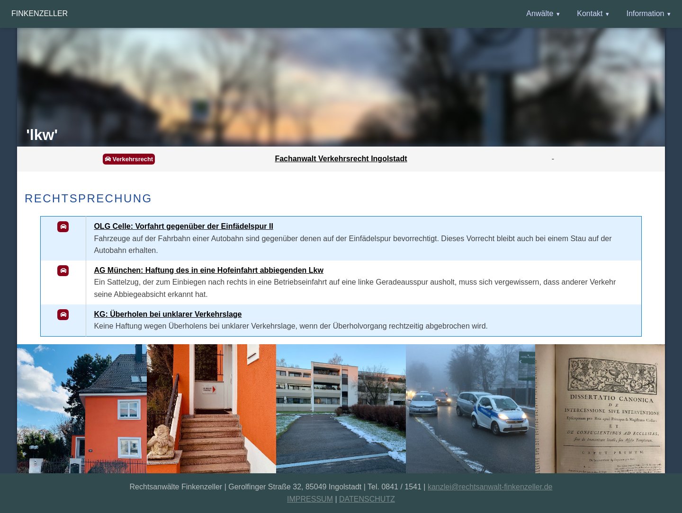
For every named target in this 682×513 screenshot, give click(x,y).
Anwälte (539, 13)
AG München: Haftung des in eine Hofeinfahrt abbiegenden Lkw (208, 270)
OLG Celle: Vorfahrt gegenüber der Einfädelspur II (183, 226)
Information (645, 13)
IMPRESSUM (310, 499)
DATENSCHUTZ (367, 499)
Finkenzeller (39, 13)
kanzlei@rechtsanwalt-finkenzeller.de (490, 487)
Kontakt (589, 13)
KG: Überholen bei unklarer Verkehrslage (168, 314)
